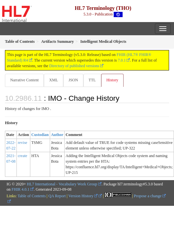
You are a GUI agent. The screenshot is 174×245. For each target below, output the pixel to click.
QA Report (57, 196)
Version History (83, 196)
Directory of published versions (74, 66)
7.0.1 (122, 60)
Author (57, 134)
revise (22, 142)
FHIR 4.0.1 (20, 189)
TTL (92, 80)
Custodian (40, 134)
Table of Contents (31, 196)
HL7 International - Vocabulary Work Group (62, 184)
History (112, 80)
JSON (73, 80)
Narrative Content (24, 80)
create (22, 155)
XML (53, 80)
